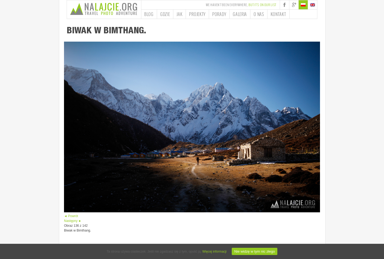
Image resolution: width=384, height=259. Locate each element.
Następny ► (73, 221)
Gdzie (165, 14)
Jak (179, 14)
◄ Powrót (71, 216)
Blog (149, 14)
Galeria (240, 14)
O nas (259, 14)
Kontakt (278, 14)
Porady (219, 14)
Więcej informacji (214, 251)
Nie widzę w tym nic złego (254, 251)
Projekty (197, 14)
